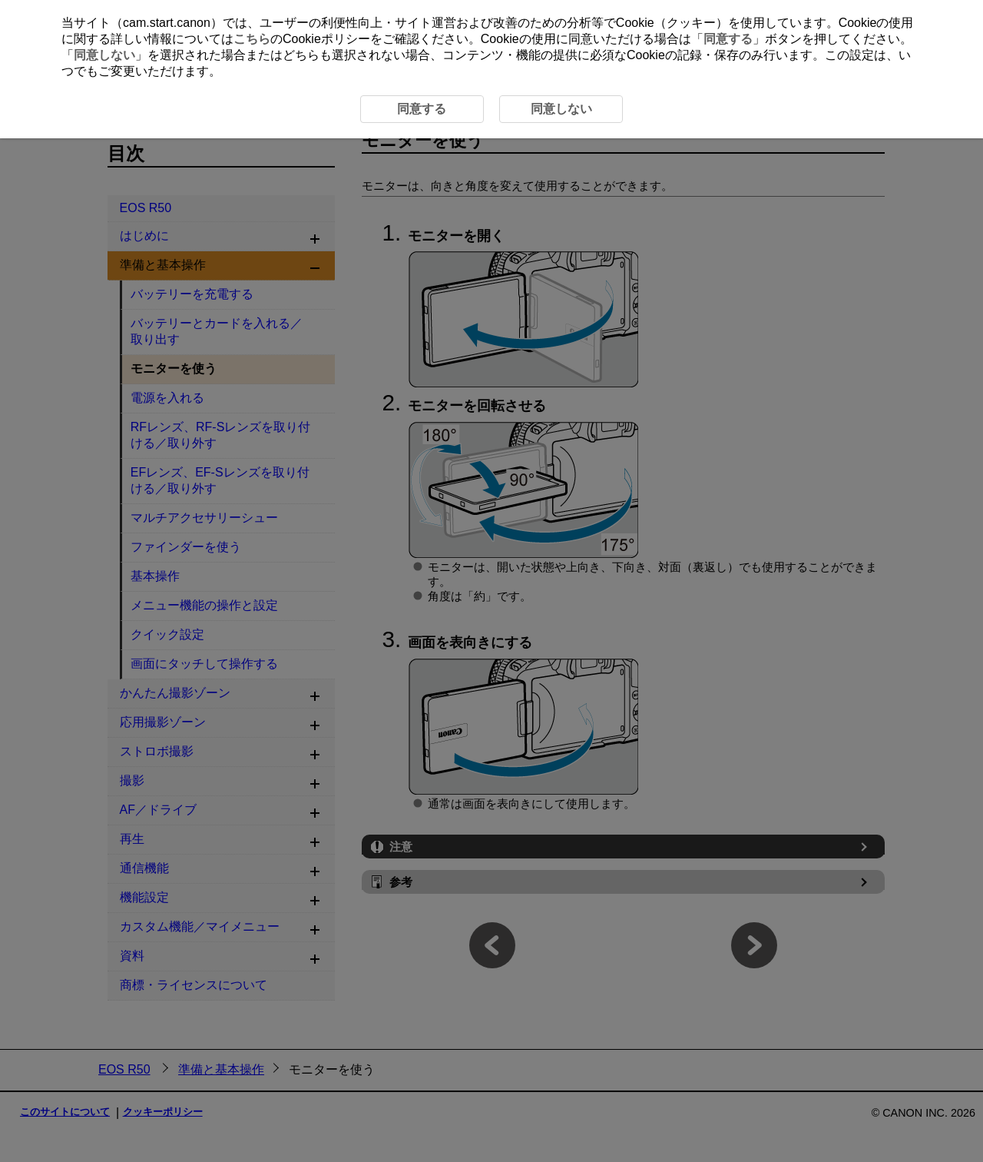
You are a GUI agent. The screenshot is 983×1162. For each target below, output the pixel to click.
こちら (251, 38)
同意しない (104, 54)
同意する (728, 38)
